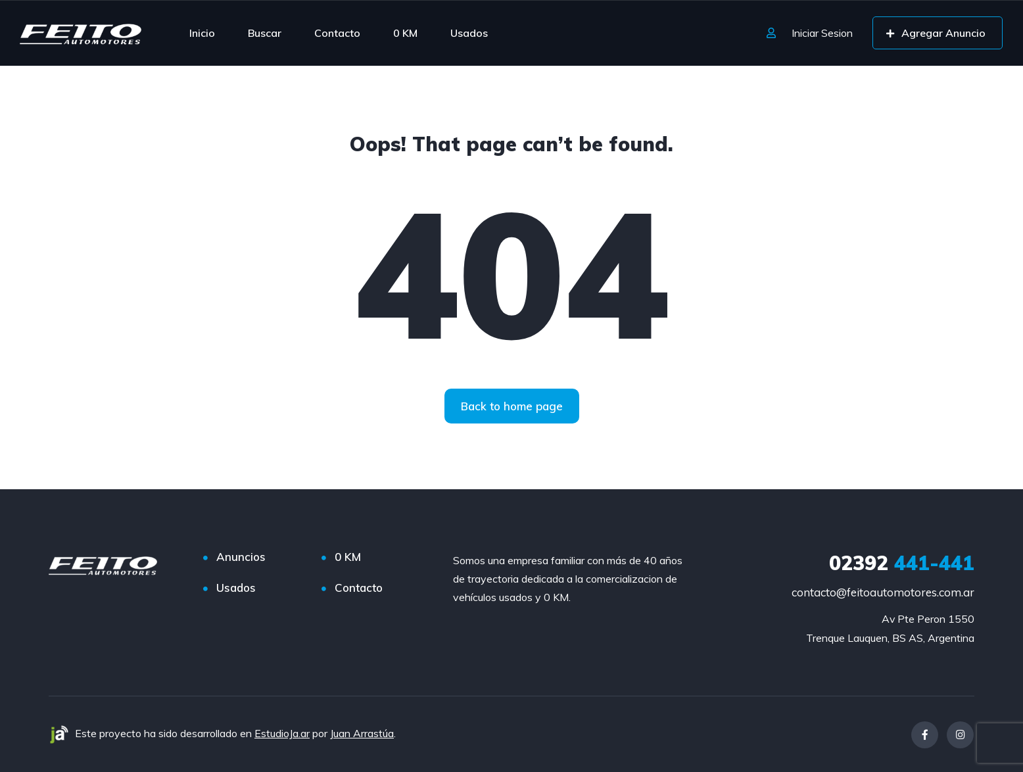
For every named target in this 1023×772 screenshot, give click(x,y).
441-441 (901, 562)
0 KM (405, 32)
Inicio (202, 32)
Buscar (264, 32)
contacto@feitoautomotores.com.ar (883, 592)
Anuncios (241, 557)
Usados (469, 32)
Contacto (337, 32)
